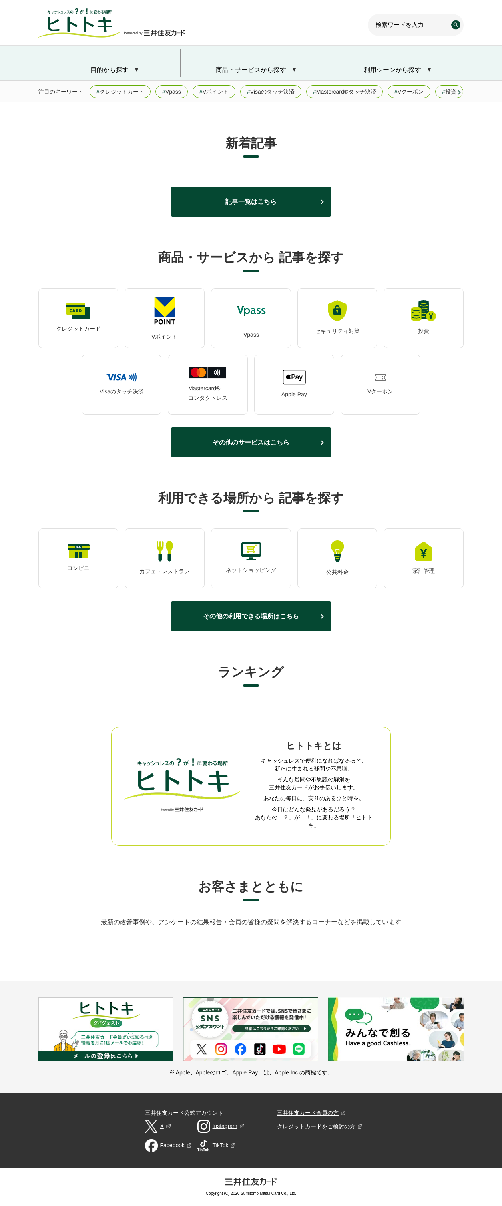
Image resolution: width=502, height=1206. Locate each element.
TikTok (221, 1145)
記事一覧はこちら (251, 201)
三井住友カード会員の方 (308, 1113)
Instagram (225, 1126)
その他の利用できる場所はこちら (251, 616)
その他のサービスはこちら (251, 442)
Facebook (172, 1145)
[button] (460, 92)
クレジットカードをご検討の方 (316, 1126)
